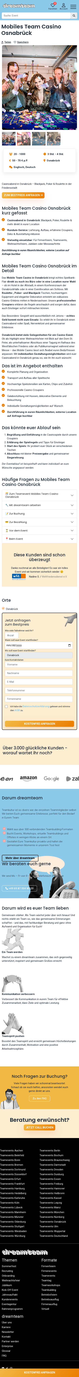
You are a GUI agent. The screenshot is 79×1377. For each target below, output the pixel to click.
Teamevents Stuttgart (12, 1226)
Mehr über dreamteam (20, 858)
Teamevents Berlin (50, 1150)
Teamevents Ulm (49, 1226)
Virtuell (45, 1308)
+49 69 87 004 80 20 (19, 888)
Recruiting (7, 1271)
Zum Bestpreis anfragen (23, 195)
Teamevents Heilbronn (52, 1193)
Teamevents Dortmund (12, 1169)
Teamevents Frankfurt (12, 1183)
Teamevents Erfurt (10, 1179)
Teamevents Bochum (51, 1155)
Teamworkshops (50, 1285)
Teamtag (46, 1280)
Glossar (6, 1350)
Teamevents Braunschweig (55, 1160)
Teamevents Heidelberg (13, 1193)
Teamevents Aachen (11, 1150)
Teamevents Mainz (50, 1207)
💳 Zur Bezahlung (16, 522)
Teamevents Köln (9, 1202)
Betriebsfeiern (49, 1294)
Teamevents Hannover (52, 1188)
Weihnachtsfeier (11, 1280)
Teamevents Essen (50, 1179)
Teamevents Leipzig (51, 1202)
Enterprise (7, 1346)
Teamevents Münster (12, 1216)
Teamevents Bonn (10, 1160)
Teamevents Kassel (51, 1198)
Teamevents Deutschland (54, 1235)
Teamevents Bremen (11, 1164)
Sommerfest (9, 1266)
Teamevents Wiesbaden (13, 1231)
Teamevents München (52, 1212)
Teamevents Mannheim (13, 1212)
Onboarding (8, 1275)
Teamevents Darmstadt (53, 1164)
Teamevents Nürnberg (52, 1216)
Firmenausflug (49, 1304)
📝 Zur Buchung (15, 513)
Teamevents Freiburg (51, 1183)
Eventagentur (9, 1304)
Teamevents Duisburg (52, 1174)
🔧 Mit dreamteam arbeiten (23, 505)
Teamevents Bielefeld (12, 1155)
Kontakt (6, 1336)
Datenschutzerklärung (36, 706)
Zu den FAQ (40, 1098)
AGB (17, 710)
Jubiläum (7, 1285)
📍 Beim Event (14, 539)
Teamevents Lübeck (11, 1207)
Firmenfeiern (48, 1266)
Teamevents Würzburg (12, 1235)
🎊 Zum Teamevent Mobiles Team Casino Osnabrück (31, 495)
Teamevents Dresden (51, 1169)
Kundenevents (10, 1299)
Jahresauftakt (9, 1294)
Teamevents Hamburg (12, 1188)
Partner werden (10, 1341)
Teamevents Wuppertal (52, 1231)
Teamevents (48, 1275)
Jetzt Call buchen (39, 1127)
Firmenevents (49, 1271)
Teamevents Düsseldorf (13, 1174)
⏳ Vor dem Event (16, 530)
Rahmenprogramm (12, 1308)
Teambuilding (48, 1289)
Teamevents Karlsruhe (12, 1198)
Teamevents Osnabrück (53, 1221)
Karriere (6, 1327)
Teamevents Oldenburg (13, 1221)
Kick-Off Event (10, 1289)
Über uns (7, 1322)
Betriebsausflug (50, 1299)
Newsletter (8, 1331)
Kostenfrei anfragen (39, 1372)
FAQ (4, 1355)
